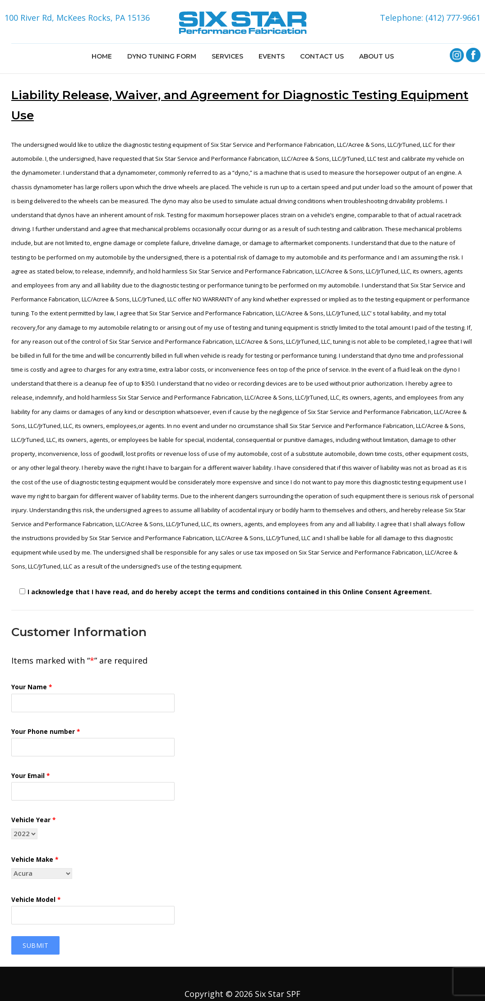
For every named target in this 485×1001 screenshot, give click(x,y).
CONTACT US (322, 56)
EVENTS (272, 56)
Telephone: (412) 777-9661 (430, 17)
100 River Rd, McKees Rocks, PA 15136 (77, 17)
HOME (102, 56)
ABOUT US (376, 56)
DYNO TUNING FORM (161, 56)
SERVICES (227, 56)
